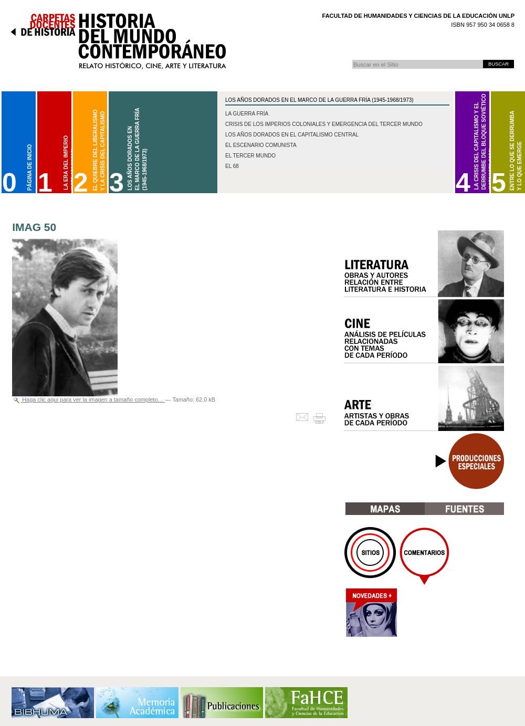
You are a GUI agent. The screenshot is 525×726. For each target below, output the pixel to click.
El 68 (232, 166)
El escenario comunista (261, 145)
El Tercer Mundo (250, 156)
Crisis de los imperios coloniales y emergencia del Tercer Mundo (324, 124)
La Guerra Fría (246, 114)
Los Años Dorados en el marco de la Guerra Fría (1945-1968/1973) (319, 100)
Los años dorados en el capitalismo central (292, 135)
